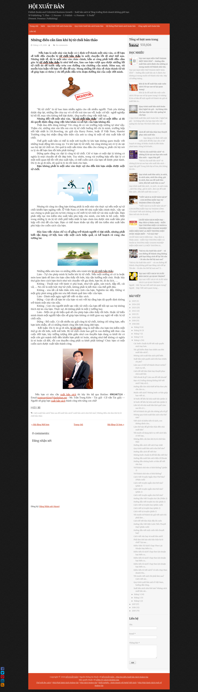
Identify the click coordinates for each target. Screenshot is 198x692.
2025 (134, 301)
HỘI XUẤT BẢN (46, 6)
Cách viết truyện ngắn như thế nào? (148, 495)
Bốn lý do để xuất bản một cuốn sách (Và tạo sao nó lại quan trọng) (152, 87)
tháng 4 (137, 340)
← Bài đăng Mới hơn (40, 424)
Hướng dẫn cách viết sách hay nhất (148, 445)
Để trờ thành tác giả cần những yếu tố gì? (151, 411)
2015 (134, 611)
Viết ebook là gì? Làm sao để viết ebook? (150, 377)
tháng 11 (137, 327)
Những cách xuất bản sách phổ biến (148, 356)
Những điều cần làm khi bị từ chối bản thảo (64, 40)
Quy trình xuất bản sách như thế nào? (149, 448)
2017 (134, 604)
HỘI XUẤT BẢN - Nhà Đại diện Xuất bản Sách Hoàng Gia (125, 677)
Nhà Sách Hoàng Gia (88, 683)
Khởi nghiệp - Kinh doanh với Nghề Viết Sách (118, 683)
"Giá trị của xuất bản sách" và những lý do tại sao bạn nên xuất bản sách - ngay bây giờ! (153, 155)
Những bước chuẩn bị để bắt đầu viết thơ (150, 455)
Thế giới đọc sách (43, 683)
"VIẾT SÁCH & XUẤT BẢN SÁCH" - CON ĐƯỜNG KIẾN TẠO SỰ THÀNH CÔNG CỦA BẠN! (153, 200)
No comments (62, 45)
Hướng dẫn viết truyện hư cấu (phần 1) (150, 502)
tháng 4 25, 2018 (40, 45)
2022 (134, 311)
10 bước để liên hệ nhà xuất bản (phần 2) (150, 399)
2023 (134, 307)
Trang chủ (34, 26)
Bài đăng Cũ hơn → (115, 424)
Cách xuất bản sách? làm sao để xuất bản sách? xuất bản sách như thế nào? (65, 413)
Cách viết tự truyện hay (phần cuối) (148, 505)
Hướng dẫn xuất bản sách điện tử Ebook (150, 458)
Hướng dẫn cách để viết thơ (145, 452)
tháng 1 (137, 601)
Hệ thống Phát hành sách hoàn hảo (121, 26)
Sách (43, 26)
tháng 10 (137, 330)
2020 (134, 317)
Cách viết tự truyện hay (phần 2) (147, 508)
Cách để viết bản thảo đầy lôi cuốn (148, 521)
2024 (134, 304)
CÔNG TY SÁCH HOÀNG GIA (107, 680)
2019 (134, 320)
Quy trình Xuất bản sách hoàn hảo (89, 26)
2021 (134, 314)
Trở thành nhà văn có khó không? (148, 473)
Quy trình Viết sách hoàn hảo (59, 26)
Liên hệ (33, 31)
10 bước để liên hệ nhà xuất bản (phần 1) (150, 402)
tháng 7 (137, 334)
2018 (134, 324)
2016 (134, 607)
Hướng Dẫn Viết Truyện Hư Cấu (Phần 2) (150, 498)
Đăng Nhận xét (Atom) (49, 506)
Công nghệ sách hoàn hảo (149, 26)
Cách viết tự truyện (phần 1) (145, 511)
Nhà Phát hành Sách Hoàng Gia (65, 683)
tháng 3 (137, 594)
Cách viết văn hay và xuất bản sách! (148, 536)
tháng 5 (137, 337)
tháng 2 (137, 597)
